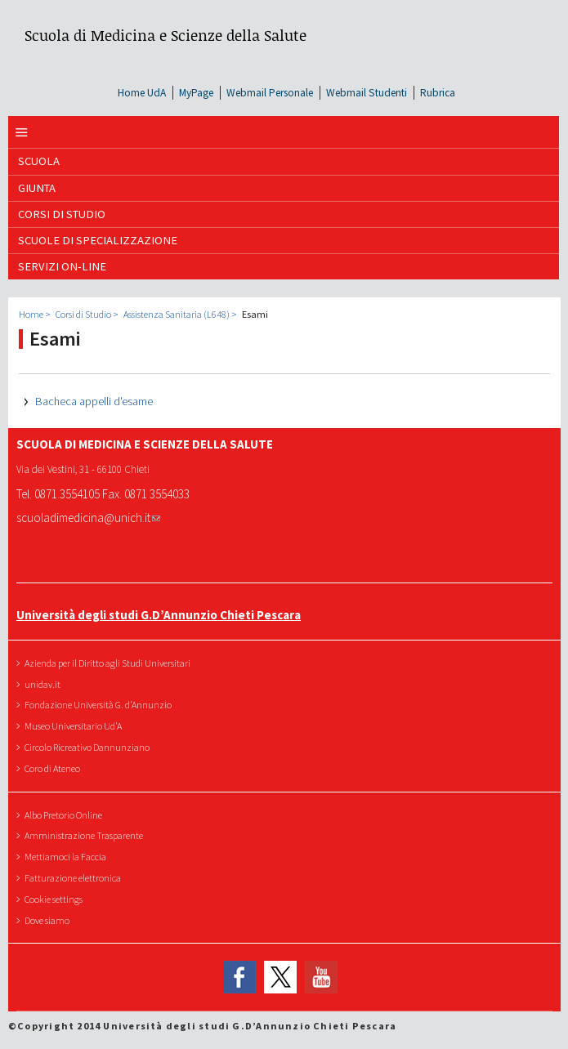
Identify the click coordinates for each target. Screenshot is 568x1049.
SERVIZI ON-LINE (62, 266)
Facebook (239, 977)
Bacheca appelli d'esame (94, 401)
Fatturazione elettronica (75, 878)
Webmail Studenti (366, 93)
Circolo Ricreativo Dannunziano (89, 747)
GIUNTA (37, 188)
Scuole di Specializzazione (97, 240)
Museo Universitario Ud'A (75, 726)
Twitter (280, 977)
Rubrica (437, 93)
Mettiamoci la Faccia (67, 856)
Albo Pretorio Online (65, 815)
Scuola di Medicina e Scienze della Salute (165, 35)
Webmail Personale (269, 93)
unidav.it (44, 684)
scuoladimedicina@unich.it (88, 517)
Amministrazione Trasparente (86, 835)
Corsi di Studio (61, 214)
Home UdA (142, 93)
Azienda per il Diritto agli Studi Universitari (109, 663)
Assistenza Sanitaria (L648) (176, 314)
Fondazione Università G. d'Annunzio (100, 705)
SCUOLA (39, 161)
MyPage (196, 93)
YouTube (321, 977)
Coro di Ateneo (54, 768)
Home (31, 314)
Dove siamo (49, 920)
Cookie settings (56, 899)
